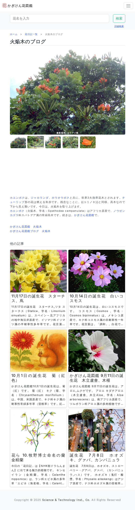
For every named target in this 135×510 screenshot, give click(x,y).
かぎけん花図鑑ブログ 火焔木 (30, 231)
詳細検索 (119, 26)
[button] (18, 142)
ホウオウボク (61, 197)
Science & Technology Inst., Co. (66, 500)
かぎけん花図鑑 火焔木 (26, 226)
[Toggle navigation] (128, 5)
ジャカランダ (40, 197)
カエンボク (17, 197)
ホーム (14, 34)
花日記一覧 (31, 34)
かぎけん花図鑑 (84, 215)
